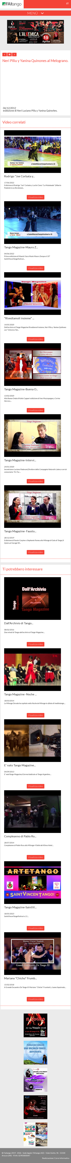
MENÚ (35, 13)
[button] (32, 151)
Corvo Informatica (61, 1158)
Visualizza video (35, 197)
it (67, 3)
